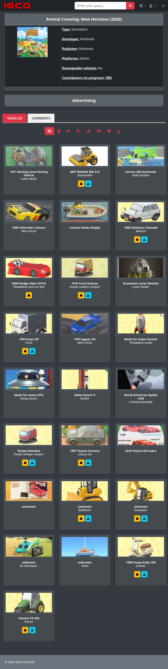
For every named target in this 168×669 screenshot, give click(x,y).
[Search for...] (100, 6)
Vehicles (14, 118)
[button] (143, 6)
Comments (41, 118)
